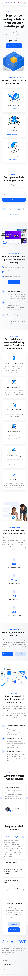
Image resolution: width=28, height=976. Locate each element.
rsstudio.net (14, 810)
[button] (27, 798)
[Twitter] (6, 954)
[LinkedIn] (10, 954)
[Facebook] (2, 954)
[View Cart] (11, 2)
